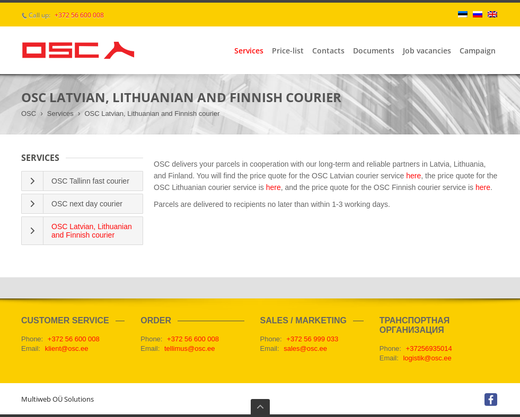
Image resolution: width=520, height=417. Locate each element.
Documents (373, 51)
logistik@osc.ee (427, 358)
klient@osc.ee (67, 348)
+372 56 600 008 (79, 15)
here (413, 175)
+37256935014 (429, 348)
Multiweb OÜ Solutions (57, 399)
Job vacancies (427, 51)
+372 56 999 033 (312, 339)
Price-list (288, 51)
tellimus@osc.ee (189, 348)
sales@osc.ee (305, 348)
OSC (28, 113)
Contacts (328, 51)
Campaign (478, 51)
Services (248, 51)
